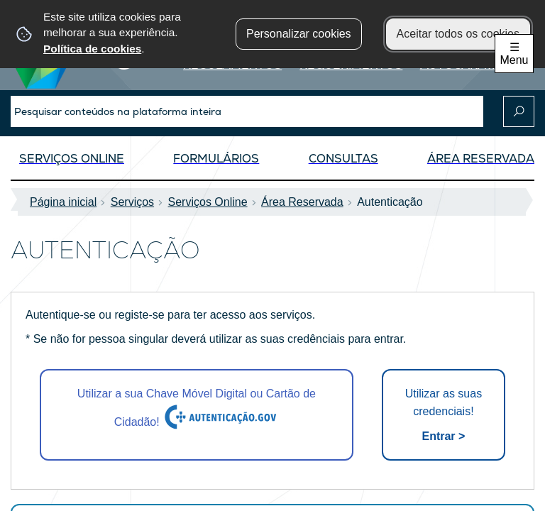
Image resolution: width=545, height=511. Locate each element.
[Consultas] (343, 162)
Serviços (137, 202)
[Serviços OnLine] (71, 162)
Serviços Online (212, 202)
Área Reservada (306, 202)
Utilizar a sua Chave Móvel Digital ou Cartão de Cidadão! (196, 409)
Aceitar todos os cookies (458, 34)
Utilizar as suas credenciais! (443, 416)
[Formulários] (216, 162)
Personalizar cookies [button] (298, 34)
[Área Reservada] (480, 162)
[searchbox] (247, 111)
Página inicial (67, 202)
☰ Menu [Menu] (514, 53)
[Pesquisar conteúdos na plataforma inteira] (518, 111)
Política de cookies (92, 49)
